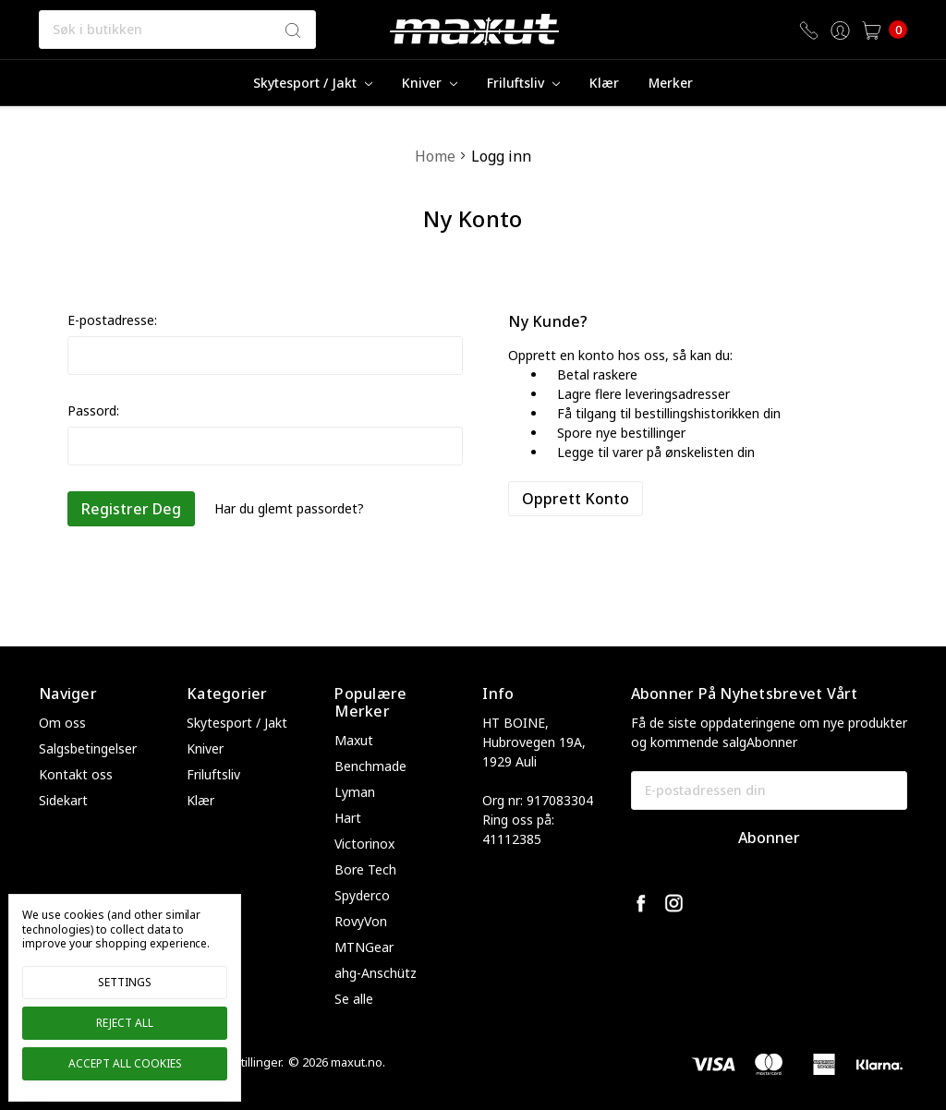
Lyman (354, 792)
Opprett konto (575, 499)
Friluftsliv (523, 82)
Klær (604, 82)
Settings (125, 982)
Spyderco (362, 895)
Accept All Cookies (125, 1063)
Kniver (429, 82)
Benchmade (370, 766)
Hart (347, 817)
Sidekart (63, 800)
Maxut (353, 740)
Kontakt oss (76, 774)
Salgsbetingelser (88, 748)
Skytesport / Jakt (312, 82)
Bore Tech (365, 869)
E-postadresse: (112, 320)
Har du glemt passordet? (289, 508)
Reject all (124, 1023)
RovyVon (360, 921)
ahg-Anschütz (375, 973)
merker (671, 82)
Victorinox (364, 843)
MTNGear (364, 947)
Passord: (93, 410)
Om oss (62, 722)
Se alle (353, 998)
